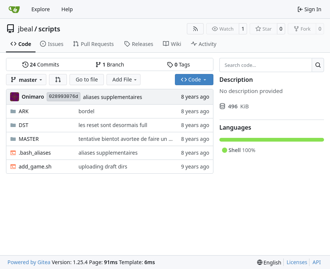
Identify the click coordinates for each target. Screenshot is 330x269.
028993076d (63, 96)
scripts (49, 29)
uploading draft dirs (102, 166)
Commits (40, 64)
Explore (40, 9)
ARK (23, 111)
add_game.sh (35, 166)
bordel (86, 111)
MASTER (29, 138)
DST (23, 125)
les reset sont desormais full (112, 125)
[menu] (269, 262)
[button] (58, 79)
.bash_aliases (35, 152)
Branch (109, 64)
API (316, 262)
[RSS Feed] (195, 28)
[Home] (14, 9)
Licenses (297, 262)
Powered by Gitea (28, 262)
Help (67, 9)
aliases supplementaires (112, 97)
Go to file (86, 79)
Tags (178, 64)
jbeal (25, 29)
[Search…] (318, 65)
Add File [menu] (125, 79)
